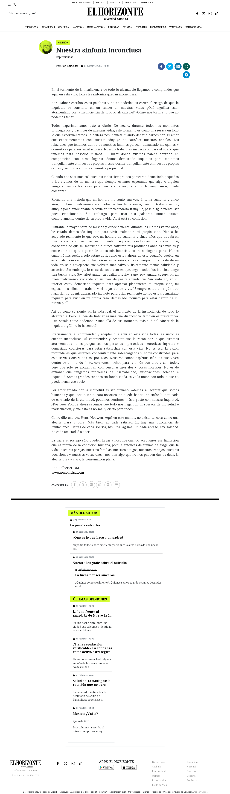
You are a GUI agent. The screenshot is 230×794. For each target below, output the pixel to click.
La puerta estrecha (85, 525)
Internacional (96, 27)
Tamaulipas (48, 27)
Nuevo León (31, 27)
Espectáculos (158, 27)
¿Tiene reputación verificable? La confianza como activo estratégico (92, 648)
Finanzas (113, 27)
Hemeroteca (147, 2)
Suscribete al (25, 775)
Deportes (141, 27)
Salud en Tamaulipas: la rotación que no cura (92, 683)
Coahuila (63, 27)
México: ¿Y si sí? (85, 714)
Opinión (127, 27)
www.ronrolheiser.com (67, 472)
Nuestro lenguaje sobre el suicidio (100, 563)
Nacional (78, 27)
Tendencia (175, 27)
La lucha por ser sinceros (95, 575)
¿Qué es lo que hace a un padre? (98, 537)
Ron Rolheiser (69, 66)
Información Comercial (26, 770)
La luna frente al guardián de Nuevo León (92, 613)
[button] (115, 2)
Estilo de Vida (193, 27)
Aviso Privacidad (199, 792)
